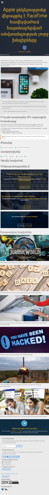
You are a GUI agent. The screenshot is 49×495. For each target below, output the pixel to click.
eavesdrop (19, 156)
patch (26, 156)
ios (7, 156)
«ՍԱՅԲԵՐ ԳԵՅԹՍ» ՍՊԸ (12, 473)
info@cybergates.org (7, 464)
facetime (13, 156)
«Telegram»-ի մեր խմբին (16, 431)
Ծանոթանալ (24, 225)
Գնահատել (24, 207)
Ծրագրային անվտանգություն (23, 147)
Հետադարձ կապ (6, 469)
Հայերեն (6, 476)
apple (3, 156)
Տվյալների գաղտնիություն (8, 147)
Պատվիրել (24, 187)
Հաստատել (19, 446)
